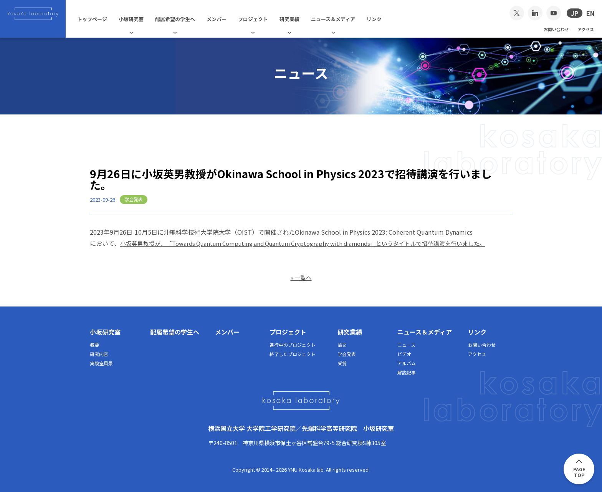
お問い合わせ (556, 29)
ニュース (406, 344)
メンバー (228, 19)
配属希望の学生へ (186, 19)
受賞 (342, 362)
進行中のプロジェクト (293, 344)
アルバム (406, 362)
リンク (385, 19)
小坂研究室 (142, 19)
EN (590, 13)
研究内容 (99, 353)
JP (574, 13)
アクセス (585, 29)
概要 (94, 344)
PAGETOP (579, 472)
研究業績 (301, 19)
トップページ (103, 19)
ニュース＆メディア (344, 19)
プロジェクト (264, 19)
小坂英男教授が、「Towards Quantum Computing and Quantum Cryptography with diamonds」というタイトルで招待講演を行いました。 (315, 243)
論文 (342, 344)
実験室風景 (101, 362)
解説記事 (406, 372)
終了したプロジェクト (293, 353)
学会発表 (346, 353)
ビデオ (404, 353)
